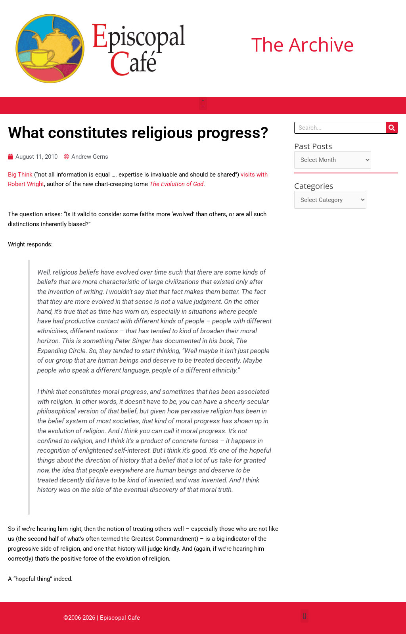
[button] (203, 103)
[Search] (392, 127)
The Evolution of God (176, 184)
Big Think (20, 174)
